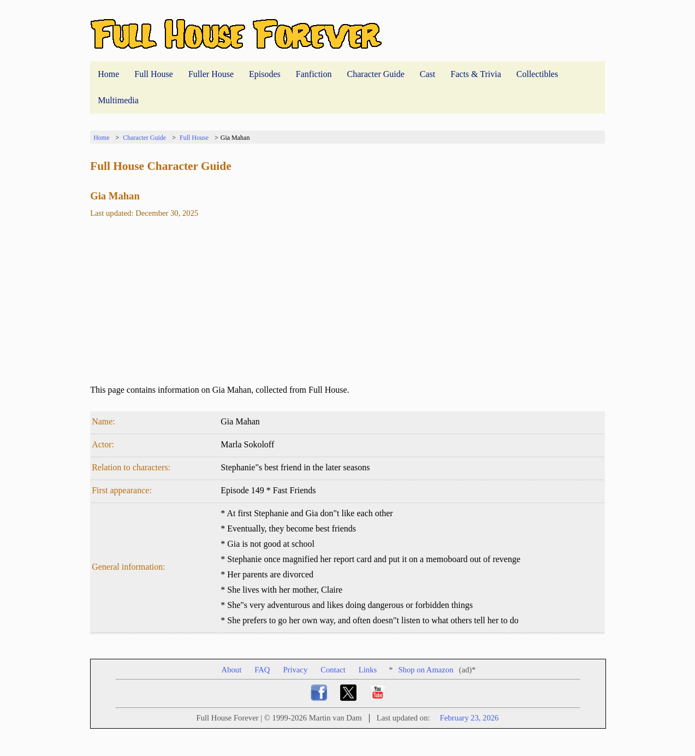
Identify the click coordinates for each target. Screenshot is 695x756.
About (232, 669)
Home (108, 74)
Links (368, 669)
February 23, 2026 (469, 717)
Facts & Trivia (475, 74)
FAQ (262, 669)
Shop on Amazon (426, 669)
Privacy (295, 669)
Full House (153, 74)
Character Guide (376, 74)
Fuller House (211, 74)
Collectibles (537, 74)
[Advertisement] (347, 305)
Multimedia (118, 100)
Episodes (265, 74)
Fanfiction (314, 74)
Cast (427, 74)
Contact (333, 669)
